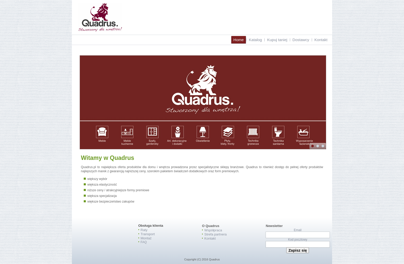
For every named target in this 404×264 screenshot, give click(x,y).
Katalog (255, 40)
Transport (148, 234)
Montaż (146, 238)
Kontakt (320, 40)
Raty (144, 230)
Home (238, 40)
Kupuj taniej (277, 40)
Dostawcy (300, 40)
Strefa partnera (215, 234)
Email (297, 230)
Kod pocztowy (297, 239)
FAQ (144, 242)
